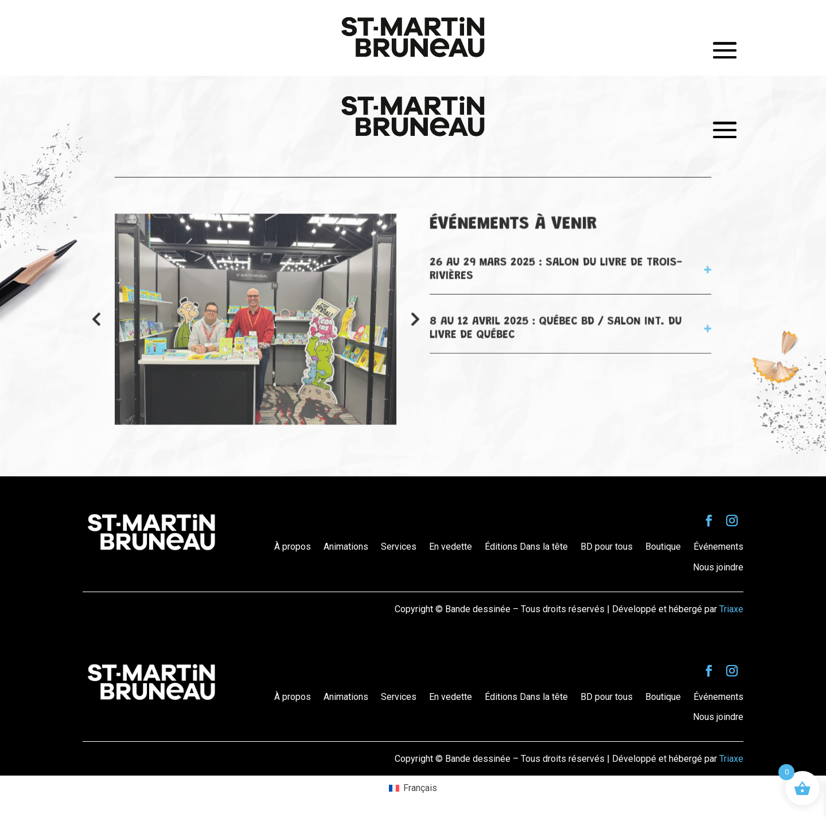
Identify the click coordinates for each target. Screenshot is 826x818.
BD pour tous (606, 546)
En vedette (450, 546)
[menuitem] (412, 788)
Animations (346, 546)
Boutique (663, 546)
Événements (718, 546)
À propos (292, 546)
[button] (414, 319)
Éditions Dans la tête (526, 546)
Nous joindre (718, 567)
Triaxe (731, 609)
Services (398, 546)
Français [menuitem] (420, 787)
